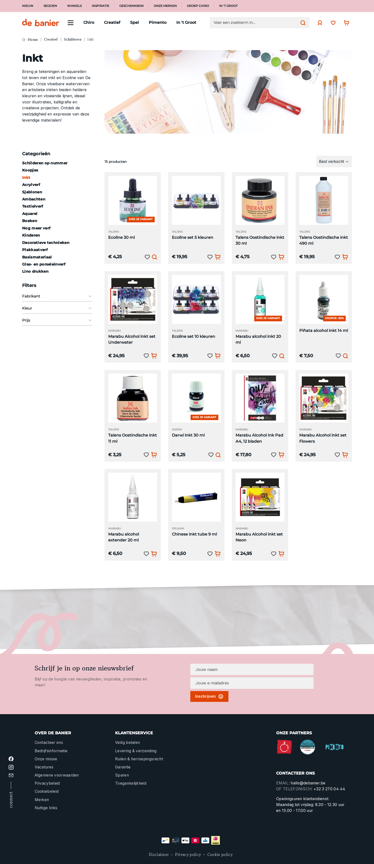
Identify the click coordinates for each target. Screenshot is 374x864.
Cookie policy (220, 854)
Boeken (29, 220)
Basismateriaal (37, 257)
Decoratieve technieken (45, 242)
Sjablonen (32, 192)
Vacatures (44, 767)
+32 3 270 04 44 (329, 789)
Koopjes (30, 170)
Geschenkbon (131, 6)
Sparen (122, 775)
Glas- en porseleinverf (43, 264)
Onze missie (46, 759)
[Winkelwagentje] (345, 23)
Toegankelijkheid (130, 783)
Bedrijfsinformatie (51, 751)
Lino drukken (35, 271)
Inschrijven (209, 696)
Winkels (74, 6)
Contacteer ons (49, 742)
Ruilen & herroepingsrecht (139, 759)
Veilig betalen (127, 742)
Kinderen (31, 235)
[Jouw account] (318, 23)
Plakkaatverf (35, 249)
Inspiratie (100, 6)
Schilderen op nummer (44, 163)
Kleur (57, 308)
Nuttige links (46, 808)
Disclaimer (159, 854)
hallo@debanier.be (308, 783)
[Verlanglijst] (332, 23)
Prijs (57, 320)
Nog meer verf (36, 228)
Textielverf (32, 206)
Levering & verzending (136, 751)
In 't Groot (228, 6)
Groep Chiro (198, 6)
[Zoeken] (302, 23)
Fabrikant (57, 296)
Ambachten (33, 199)
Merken (42, 799)
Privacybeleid (47, 783)
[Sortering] (334, 161)
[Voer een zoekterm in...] (256, 23)
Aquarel (29, 213)
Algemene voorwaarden (57, 775)
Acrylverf (31, 184)
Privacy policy (188, 854)
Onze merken (165, 6)
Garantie (123, 767)
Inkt (26, 177)
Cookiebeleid (47, 791)
